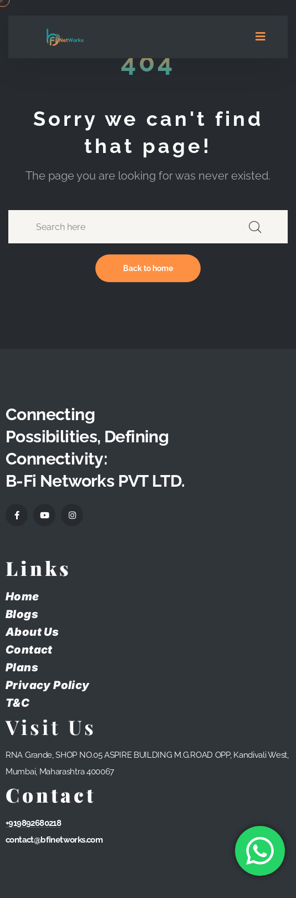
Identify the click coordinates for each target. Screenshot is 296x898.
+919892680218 (33, 823)
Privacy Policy (48, 685)
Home (22, 596)
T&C (17, 703)
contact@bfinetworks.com (54, 840)
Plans (22, 667)
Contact (29, 649)
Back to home (148, 268)
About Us (32, 632)
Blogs (22, 614)
